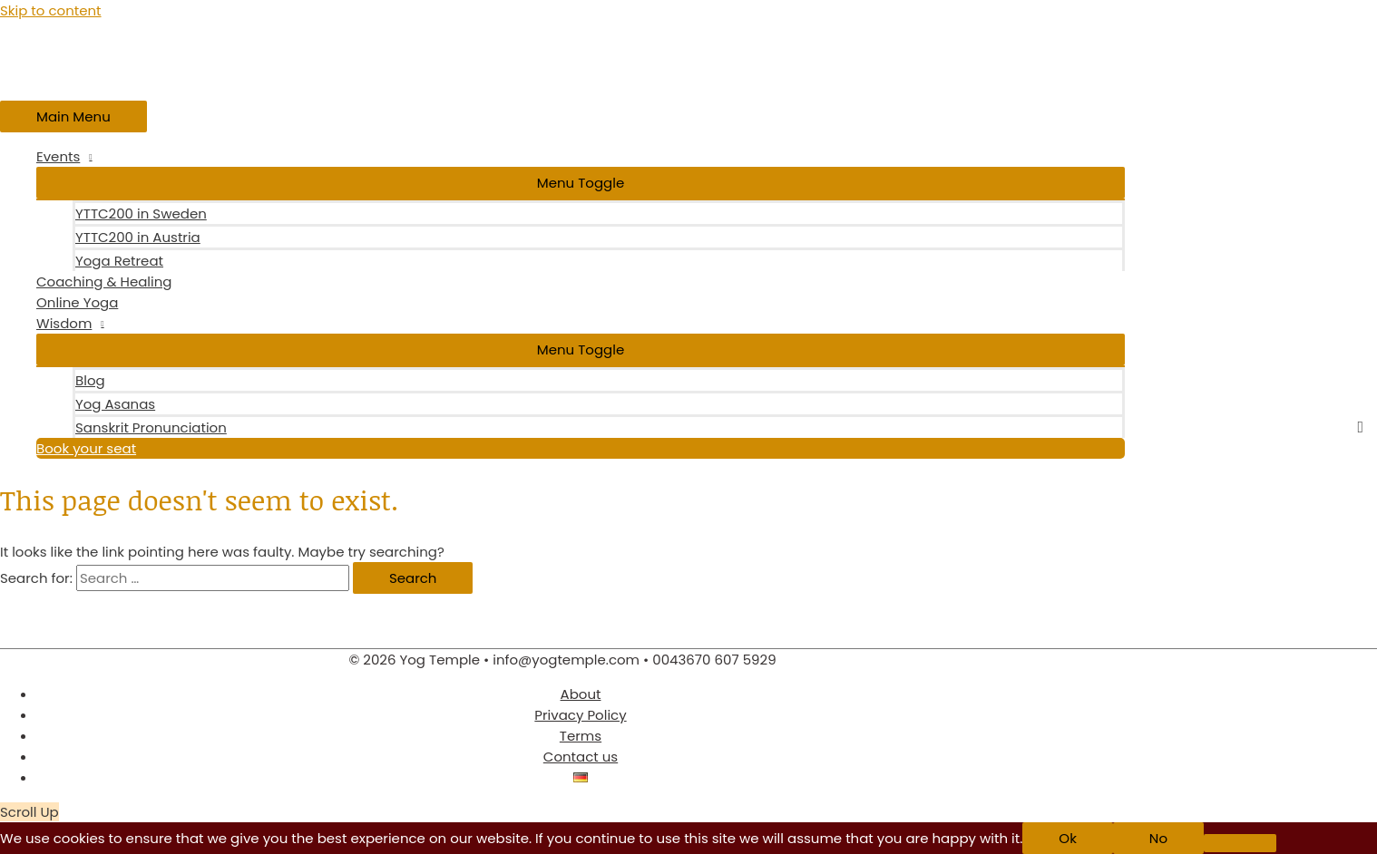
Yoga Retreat (119, 260)
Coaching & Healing (104, 281)
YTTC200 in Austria (137, 237)
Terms (580, 735)
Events (58, 156)
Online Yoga (77, 302)
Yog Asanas (115, 403)
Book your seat (86, 448)
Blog (90, 380)
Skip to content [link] (51, 10)
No (1158, 838)
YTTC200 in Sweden (141, 213)
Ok (1068, 838)
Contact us (580, 756)
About (581, 694)
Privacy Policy (580, 714)
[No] (1240, 843)
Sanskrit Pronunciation (151, 427)
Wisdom (64, 323)
